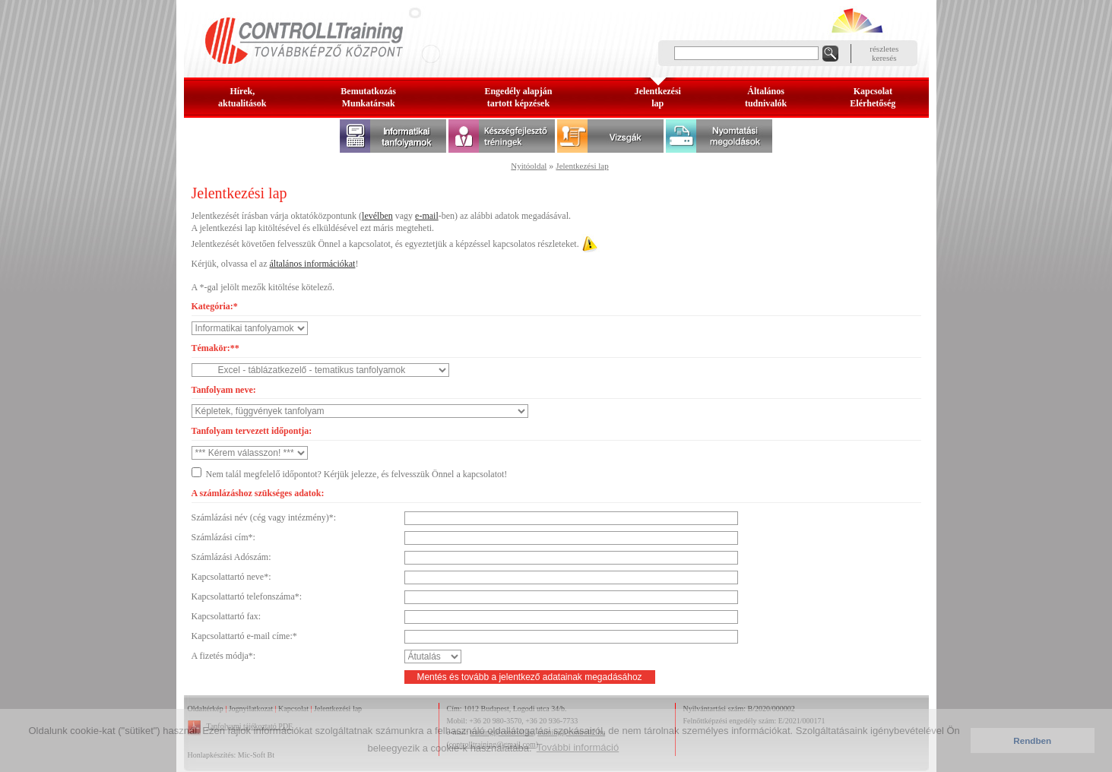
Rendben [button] (1032, 740)
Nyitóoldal (528, 165)
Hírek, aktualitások (242, 97)
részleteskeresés (884, 53)
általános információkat (312, 263)
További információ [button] (578, 747)
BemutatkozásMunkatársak (368, 97)
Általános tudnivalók (766, 97)
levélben (377, 215)
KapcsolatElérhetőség (872, 97)
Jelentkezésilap (658, 97)
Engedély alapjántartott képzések (518, 97)
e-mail (427, 215)
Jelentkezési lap (582, 165)
